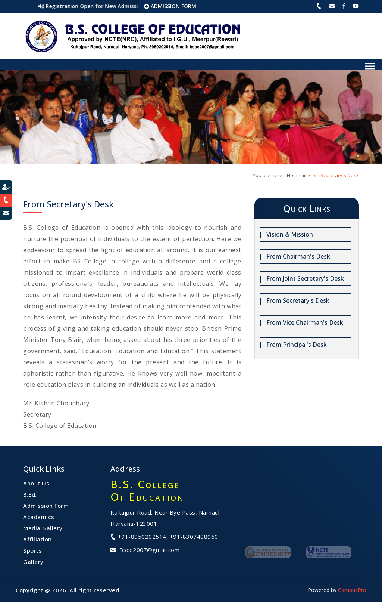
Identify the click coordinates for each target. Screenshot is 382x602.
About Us (36, 483)
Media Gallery (43, 528)
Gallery (33, 561)
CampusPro (352, 589)
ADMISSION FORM (170, 6)
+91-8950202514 (138, 536)
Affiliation (37, 539)
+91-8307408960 (194, 536)
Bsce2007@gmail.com (144, 549)
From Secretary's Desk (333, 175)
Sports (32, 550)
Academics (38, 517)
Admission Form (46, 505)
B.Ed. (30, 494)
